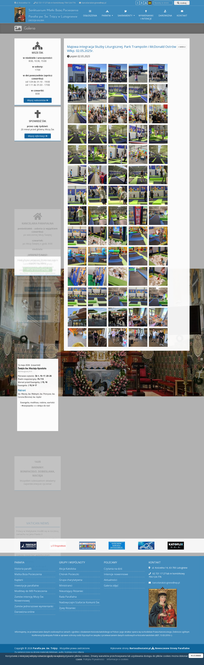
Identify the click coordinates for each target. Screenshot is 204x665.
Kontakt (182, 13)
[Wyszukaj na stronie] (163, 3)
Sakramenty (125, 13)
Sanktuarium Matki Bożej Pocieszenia (46, 14)
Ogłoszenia (90, 13)
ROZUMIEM (196, 655)
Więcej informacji (37, 135)
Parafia (106, 13)
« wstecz (181, 46)
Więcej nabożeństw (37, 100)
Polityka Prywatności (93, 659)
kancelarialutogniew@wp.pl (93, 2)
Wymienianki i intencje (146, 15)
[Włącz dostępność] (150, 3)
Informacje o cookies (117, 659)
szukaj (181, 2)
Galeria (29, 28)
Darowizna (165, 13)
